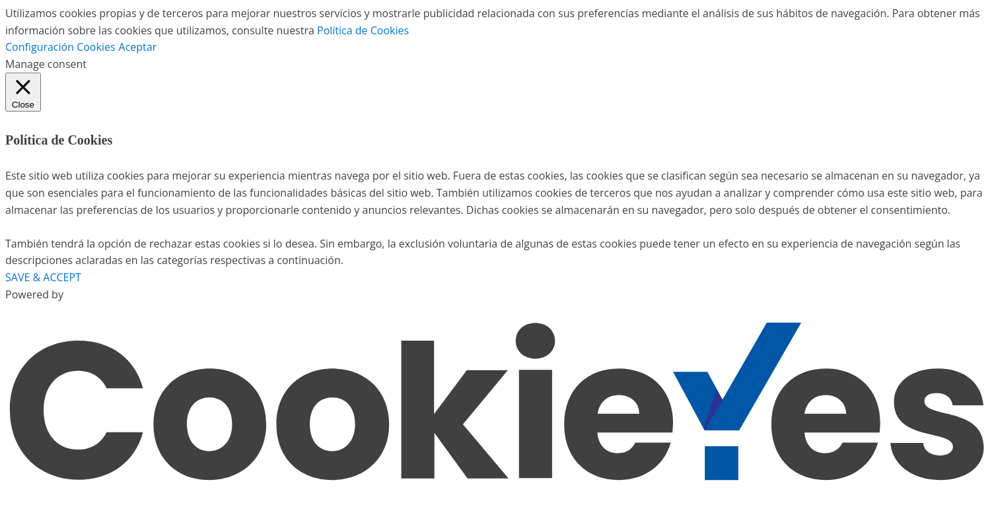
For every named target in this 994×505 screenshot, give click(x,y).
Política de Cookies (363, 30)
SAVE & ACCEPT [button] (43, 277)
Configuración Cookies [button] (60, 47)
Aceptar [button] (138, 47)
